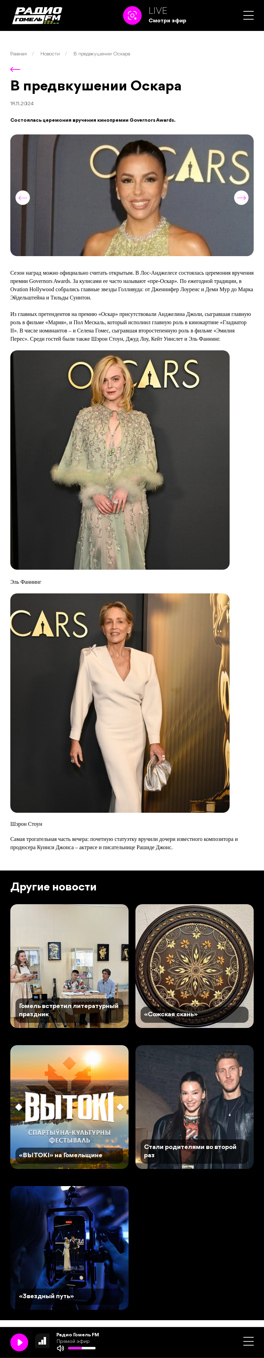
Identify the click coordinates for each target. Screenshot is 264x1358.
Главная (18, 54)
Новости (50, 54)
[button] (248, 15)
